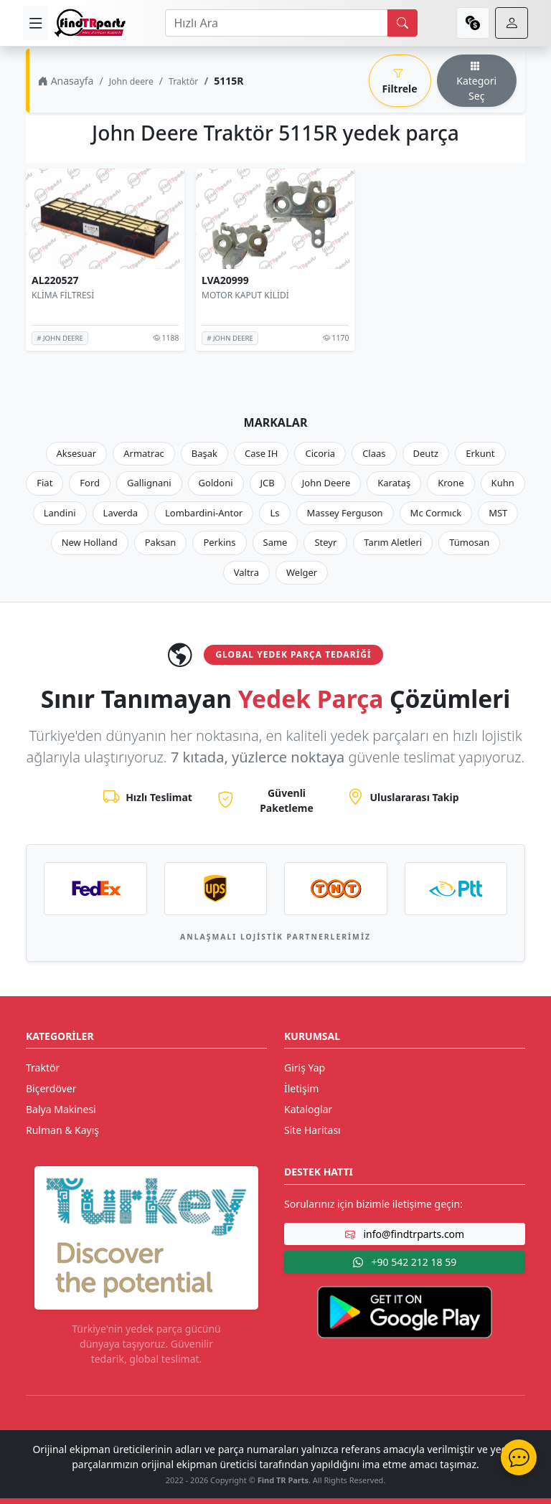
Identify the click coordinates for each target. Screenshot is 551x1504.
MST (498, 512)
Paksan (160, 542)
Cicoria (320, 453)
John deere (131, 81)
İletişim (301, 1088)
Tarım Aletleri (393, 542)
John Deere (326, 482)
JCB (267, 482)
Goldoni (216, 482)
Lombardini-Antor (203, 512)
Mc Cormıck (436, 512)
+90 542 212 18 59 (404, 1262)
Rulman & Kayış (62, 1130)
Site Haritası (312, 1130)
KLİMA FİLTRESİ (63, 295)
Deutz (426, 453)
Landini (60, 512)
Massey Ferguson (345, 512)
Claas (373, 453)
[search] (402, 23)
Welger (301, 572)
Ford (90, 482)
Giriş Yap (304, 1067)
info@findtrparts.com (404, 1234)
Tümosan (469, 542)
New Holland (90, 542)
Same (275, 542)
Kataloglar (308, 1109)
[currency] (472, 23)
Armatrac (143, 453)
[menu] (35, 23)
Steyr (325, 542)
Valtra (246, 572)
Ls (274, 512)
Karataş (393, 482)
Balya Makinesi (61, 1109)
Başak (204, 453)
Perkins (219, 542)
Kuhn (502, 482)
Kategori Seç (476, 81)
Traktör (183, 81)
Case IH (261, 453)
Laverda (120, 512)
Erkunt (480, 453)
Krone (450, 482)
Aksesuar (77, 453)
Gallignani (149, 482)
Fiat (44, 482)
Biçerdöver (51, 1088)
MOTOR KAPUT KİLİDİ (245, 295)
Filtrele (400, 81)
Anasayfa (65, 81)
